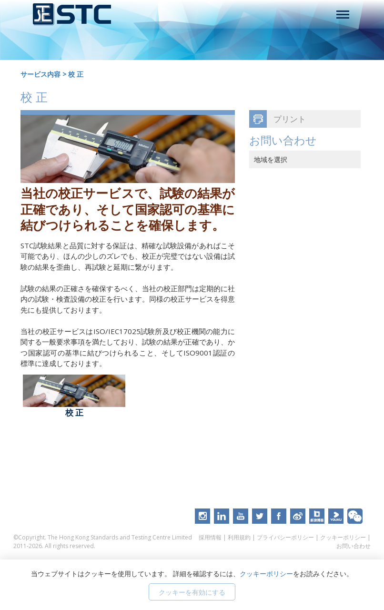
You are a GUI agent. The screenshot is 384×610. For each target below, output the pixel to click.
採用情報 (210, 537)
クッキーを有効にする (192, 592)
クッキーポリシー (343, 537)
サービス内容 (40, 74)
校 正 (75, 74)
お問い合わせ (353, 546)
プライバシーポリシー (285, 537)
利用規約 (239, 537)
